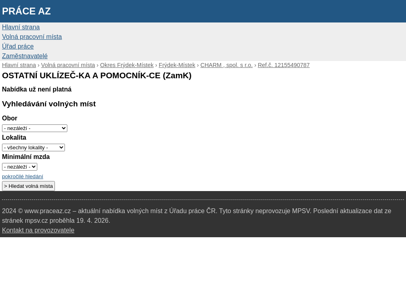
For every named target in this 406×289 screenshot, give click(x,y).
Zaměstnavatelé (25, 56)
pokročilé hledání (22, 176)
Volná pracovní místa (32, 36)
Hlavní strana (21, 27)
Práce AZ (26, 11)
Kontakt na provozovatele (38, 230)
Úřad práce (18, 46)
